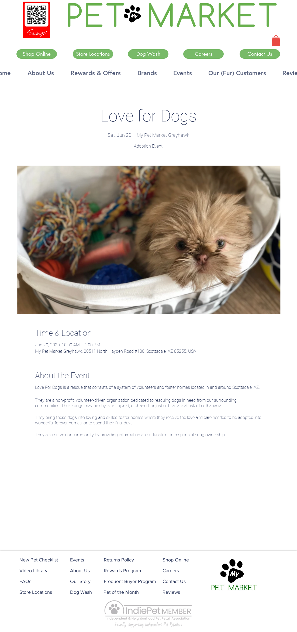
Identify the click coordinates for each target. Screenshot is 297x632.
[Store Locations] (93, 54)
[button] (276, 40)
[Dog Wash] (148, 54)
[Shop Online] (36, 54)
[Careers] (203, 54)
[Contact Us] (260, 54)
